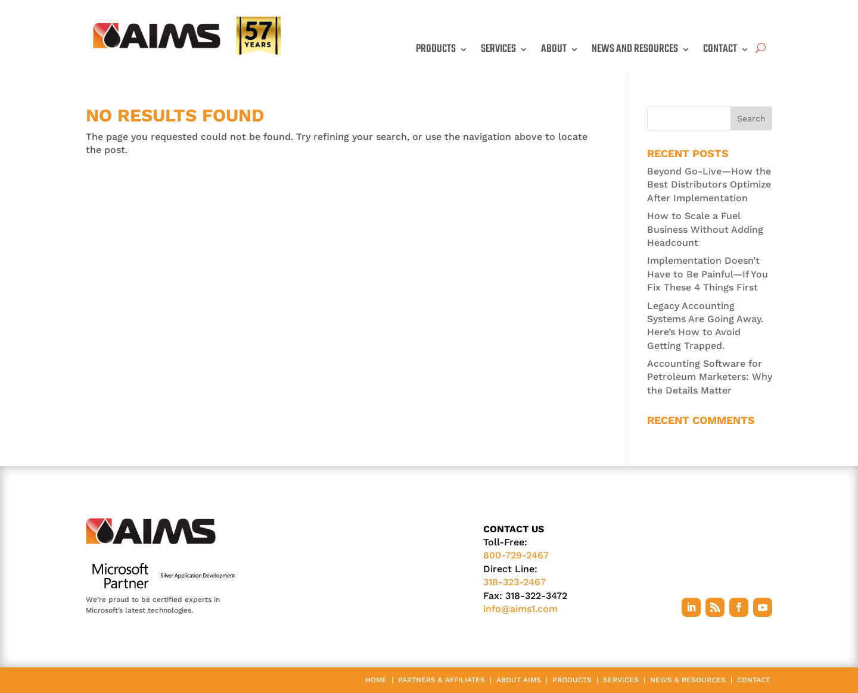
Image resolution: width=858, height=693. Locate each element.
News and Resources (635, 49)
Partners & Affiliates (441, 680)
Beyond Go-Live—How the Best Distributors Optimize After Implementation (709, 185)
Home (376, 680)
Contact (720, 49)
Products (436, 49)
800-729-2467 (516, 555)
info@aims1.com (520, 608)
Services (498, 49)
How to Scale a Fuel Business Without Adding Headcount (705, 229)
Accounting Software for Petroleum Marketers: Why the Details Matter (709, 377)
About (554, 49)
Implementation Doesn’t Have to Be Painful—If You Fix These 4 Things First (707, 274)
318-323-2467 (514, 582)
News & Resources (688, 680)
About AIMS (518, 680)
